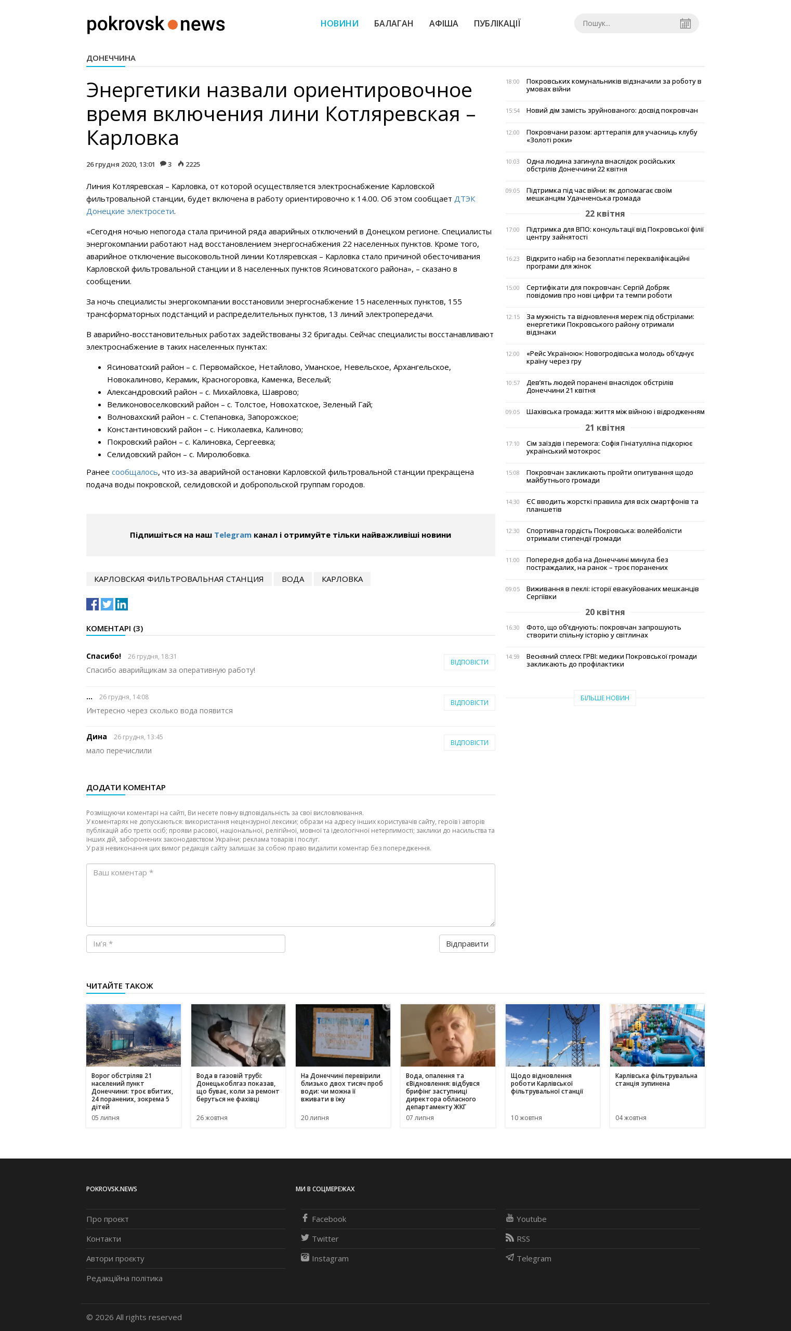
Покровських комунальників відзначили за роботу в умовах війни (614, 85)
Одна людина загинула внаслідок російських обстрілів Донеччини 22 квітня (600, 165)
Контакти (103, 1238)
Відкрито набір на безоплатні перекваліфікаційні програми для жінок (608, 262)
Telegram (233, 534)
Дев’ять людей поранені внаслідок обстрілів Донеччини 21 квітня (600, 386)
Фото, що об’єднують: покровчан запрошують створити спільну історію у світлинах (603, 631)
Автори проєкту (115, 1258)
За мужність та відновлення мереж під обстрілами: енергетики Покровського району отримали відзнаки (610, 324)
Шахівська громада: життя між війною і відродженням (615, 412)
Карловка (342, 579)
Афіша (443, 23)
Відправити (467, 943)
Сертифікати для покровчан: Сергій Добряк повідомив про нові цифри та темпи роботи (599, 291)
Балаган (394, 23)
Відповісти (470, 662)
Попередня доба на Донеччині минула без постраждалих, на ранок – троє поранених (597, 563)
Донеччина (111, 57)
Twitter (320, 1238)
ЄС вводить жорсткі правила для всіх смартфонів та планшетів (612, 505)
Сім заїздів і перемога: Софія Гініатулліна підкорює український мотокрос (609, 447)
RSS (518, 1238)
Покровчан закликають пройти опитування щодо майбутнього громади (609, 476)
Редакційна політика (124, 1278)
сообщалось (135, 472)
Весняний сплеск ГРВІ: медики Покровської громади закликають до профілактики (611, 660)
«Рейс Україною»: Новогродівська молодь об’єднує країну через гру (610, 357)
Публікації (497, 23)
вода (293, 579)
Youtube (526, 1219)
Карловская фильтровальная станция (179, 579)
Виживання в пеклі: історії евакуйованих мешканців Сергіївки (612, 593)
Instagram (325, 1258)
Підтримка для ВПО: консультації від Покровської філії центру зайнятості (615, 233)
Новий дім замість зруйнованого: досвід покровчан (612, 110)
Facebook (323, 1219)
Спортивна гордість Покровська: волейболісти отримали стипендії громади (604, 534)
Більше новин (605, 698)
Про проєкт (107, 1219)
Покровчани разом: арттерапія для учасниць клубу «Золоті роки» (611, 136)
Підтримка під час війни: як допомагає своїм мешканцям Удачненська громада (599, 194)
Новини (340, 23)
